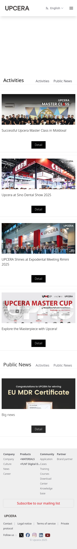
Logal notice (24, 523)
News (6, 469)
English (54, 8)
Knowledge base (46, 491)
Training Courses (44, 471)
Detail (38, 145)
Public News (62, 81)
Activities (42, 81)
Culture (7, 464)
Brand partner (65, 459)
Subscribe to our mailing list (38, 503)
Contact (7, 523)
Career (7, 474)
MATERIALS (28, 459)
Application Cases (46, 461)
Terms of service (46, 523)
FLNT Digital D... (31, 464)
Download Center (45, 481)
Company (8, 459)
